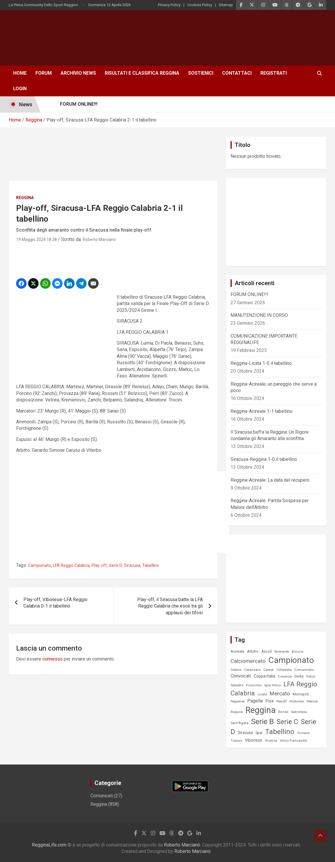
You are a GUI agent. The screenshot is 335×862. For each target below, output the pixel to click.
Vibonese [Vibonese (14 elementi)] (253, 740)
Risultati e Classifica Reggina (142, 73)
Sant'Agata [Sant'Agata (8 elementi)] (239, 723)
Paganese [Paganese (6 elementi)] (238, 701)
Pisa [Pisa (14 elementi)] (270, 701)
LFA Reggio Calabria (71, 565)
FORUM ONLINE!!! (249, 294)
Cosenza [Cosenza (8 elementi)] (285, 676)
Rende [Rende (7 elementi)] (283, 712)
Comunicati (101, 795)
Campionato (39, 565)
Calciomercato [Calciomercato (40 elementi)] (248, 661)
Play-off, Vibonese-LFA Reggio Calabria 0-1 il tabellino (55, 603)
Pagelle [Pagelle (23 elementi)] (255, 701)
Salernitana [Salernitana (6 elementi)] (299, 712)
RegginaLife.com (49, 845)
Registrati (273, 73)
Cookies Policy (199, 5)
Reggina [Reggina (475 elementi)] (260, 710)
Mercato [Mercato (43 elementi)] (279, 693)
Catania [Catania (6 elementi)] (236, 670)
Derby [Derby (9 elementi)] (299, 676)
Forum (43, 73)
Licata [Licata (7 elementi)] (262, 694)
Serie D (115, 565)
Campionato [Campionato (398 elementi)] (291, 660)
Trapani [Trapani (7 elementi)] (236, 741)
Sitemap (226, 5)
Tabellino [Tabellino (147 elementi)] (279, 732)
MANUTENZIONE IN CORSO (259, 315)
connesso (52, 659)
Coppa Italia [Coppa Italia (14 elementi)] (264, 676)
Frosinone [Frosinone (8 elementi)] (254, 685)
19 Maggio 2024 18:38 (36, 239)
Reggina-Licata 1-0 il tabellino (261, 363)
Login (20, 88)
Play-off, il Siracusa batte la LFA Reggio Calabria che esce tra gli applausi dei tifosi (170, 606)
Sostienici (200, 73)
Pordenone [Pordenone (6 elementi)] (296, 701)
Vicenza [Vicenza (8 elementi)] (271, 740)
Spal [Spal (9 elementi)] (258, 733)
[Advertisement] (115, 41)
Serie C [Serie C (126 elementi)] (287, 722)
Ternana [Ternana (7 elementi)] (303, 733)
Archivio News (78, 73)
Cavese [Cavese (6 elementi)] (268, 670)
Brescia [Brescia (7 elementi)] (297, 652)
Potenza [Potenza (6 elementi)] (312, 701)
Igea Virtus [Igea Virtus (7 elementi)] (272, 685)
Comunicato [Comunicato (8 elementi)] (304, 670)
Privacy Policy (169, 5)
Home (20, 73)
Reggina (25, 197)
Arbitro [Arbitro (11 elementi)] (253, 651)
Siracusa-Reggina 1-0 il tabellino (264, 459)
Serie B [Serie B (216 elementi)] (262, 721)
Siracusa (132, 565)
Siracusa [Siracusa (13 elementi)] (245, 732)
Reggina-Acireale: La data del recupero (270, 480)
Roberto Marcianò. (183, 845)
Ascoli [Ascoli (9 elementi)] (266, 651)
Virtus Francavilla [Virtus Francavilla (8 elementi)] (293, 740)
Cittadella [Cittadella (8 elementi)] (284, 670)
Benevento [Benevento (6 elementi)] (281, 652)
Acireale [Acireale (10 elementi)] (237, 651)
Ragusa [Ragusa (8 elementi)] (237, 712)
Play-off (99, 565)
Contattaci (237, 73)
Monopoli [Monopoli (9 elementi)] (301, 694)
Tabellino (150, 565)
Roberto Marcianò (99, 239)
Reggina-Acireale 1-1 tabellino (262, 411)
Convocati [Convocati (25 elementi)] (241, 676)
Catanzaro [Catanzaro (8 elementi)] (252, 670)
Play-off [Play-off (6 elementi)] (281, 701)
